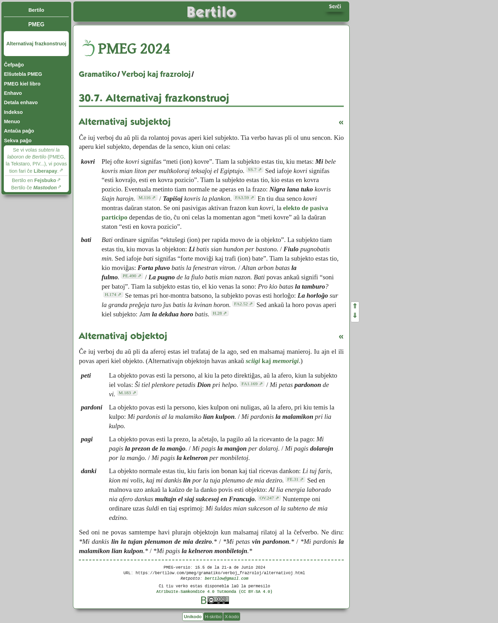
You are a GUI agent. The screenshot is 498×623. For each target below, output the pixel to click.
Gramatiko (98, 74)
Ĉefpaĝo (14, 64)
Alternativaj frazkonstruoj (36, 43)
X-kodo (232, 616)
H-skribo (213, 616)
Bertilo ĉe (34, 187)
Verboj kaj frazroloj (156, 74)
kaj (272, 360)
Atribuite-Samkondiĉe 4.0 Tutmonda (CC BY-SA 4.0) (214, 591)
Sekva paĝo (17, 140)
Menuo (12, 121)
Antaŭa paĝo (19, 131)
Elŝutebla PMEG (23, 74)
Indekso (13, 112)
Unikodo (193, 616)
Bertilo (36, 10)
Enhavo (13, 93)
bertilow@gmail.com (226, 578)
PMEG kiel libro (22, 84)
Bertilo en (34, 180)
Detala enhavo (21, 102)
